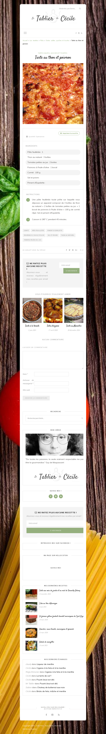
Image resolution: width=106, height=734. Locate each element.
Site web (26, 390)
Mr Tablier (30, 683)
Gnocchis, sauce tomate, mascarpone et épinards (56, 629)
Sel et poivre (53, 235)
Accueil (25, 40)
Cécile (42, 250)
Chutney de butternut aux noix (51, 687)
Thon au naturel (67, 235)
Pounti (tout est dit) (45, 679)
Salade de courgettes (46, 641)
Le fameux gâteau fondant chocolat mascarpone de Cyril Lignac (62, 616)
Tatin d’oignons (53, 325)
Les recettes (34, 40)
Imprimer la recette (69, 133)
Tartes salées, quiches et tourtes (57, 40)
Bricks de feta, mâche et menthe (51, 691)
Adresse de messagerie (28, 381)
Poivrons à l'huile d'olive (34, 235)
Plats (42, 40)
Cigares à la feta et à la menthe (51, 668)
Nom (25, 374)
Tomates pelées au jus (32, 240)
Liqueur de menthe (45, 664)
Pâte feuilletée (38, 230)
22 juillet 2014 (29, 250)
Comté (26, 230)
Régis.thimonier (32, 671)
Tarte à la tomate (32, 325)
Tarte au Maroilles (74, 325)
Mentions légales (30, 729)
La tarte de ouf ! (44, 675)
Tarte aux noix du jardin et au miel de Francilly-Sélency (59, 590)
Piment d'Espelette (54, 230)
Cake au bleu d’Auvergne (48, 603)
